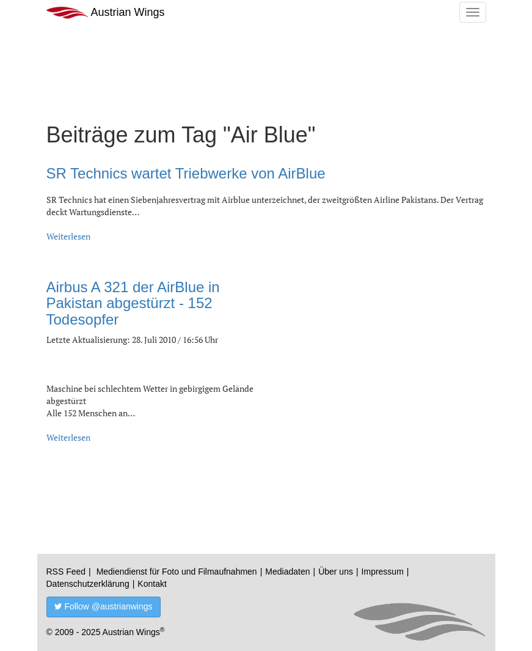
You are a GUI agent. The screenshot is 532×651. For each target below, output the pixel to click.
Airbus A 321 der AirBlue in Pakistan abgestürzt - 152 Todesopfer (133, 303)
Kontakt (151, 584)
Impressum (383, 571)
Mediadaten (287, 571)
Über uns (335, 571)
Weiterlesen (68, 236)
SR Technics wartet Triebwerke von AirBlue (186, 173)
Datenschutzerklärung (87, 584)
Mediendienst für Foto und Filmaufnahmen (177, 571)
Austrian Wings (105, 12)
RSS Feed (66, 571)
